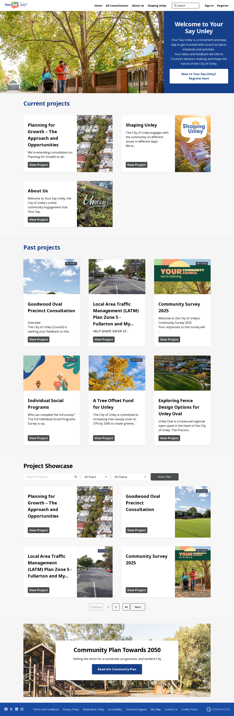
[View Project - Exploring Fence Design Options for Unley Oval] (182, 400)
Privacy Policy (71, 709)
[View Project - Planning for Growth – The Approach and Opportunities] (68, 143)
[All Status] (130, 477)
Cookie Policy (189, 709)
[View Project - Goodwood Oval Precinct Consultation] (51, 303)
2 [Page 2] (115, 607)
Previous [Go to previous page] (96, 607)
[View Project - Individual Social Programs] (51, 400)
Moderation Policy (93, 709)
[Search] (185, 5)
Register (223, 5)
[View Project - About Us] (68, 204)
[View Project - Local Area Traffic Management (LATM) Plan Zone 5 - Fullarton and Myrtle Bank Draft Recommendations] (117, 303)
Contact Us (171, 709)
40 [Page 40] (126, 607)
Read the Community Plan (117, 669)
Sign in (209, 5)
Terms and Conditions (46, 709)
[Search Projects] (51, 477)
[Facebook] (6, 709)
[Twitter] (11, 709)
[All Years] (95, 477)
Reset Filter (164, 476)
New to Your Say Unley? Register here (199, 76)
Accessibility (115, 709)
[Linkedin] (16, 709)
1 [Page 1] (108, 607)
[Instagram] (22, 709)
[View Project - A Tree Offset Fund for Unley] (117, 400)
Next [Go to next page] (138, 607)
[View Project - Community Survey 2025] (182, 303)
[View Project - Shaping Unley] (166, 143)
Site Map (155, 709)
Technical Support (136, 709)
